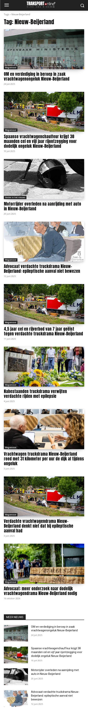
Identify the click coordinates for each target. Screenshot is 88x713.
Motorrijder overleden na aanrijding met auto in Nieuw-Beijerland (42, 206)
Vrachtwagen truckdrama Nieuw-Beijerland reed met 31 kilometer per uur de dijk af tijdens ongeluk (44, 459)
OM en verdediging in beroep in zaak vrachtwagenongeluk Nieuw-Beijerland (36, 76)
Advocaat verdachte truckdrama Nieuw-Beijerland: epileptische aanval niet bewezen (42, 268)
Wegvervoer (10, 67)
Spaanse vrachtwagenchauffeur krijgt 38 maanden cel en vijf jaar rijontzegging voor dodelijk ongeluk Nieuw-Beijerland (40, 141)
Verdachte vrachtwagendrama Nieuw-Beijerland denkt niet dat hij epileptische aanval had (38, 526)
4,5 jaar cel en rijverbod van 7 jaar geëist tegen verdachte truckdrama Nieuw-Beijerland (43, 331)
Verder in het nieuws (15, 197)
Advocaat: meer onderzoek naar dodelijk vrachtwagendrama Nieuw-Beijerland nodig (40, 590)
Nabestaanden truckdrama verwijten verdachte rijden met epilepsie (35, 393)
